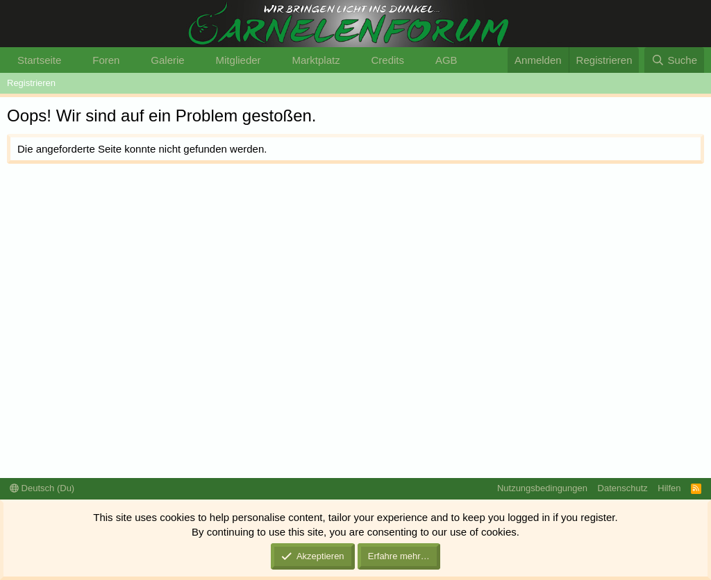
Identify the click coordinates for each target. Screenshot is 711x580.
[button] (72, 60)
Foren (105, 60)
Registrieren (31, 83)
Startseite (39, 60)
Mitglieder (238, 60)
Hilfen (669, 488)
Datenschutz (623, 488)
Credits (388, 60)
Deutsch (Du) (42, 488)
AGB (446, 60)
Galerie (167, 60)
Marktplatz (316, 60)
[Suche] (674, 60)
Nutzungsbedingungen (542, 488)
